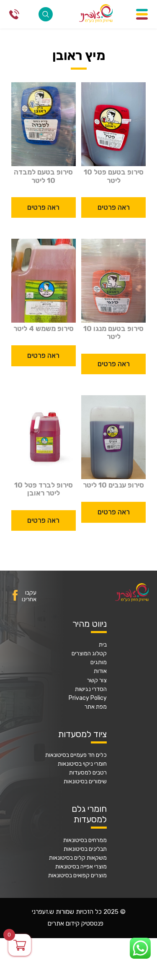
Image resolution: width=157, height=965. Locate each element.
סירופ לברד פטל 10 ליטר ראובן (43, 489)
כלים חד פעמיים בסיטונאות (76, 755)
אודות (100, 671)
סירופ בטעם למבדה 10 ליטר (43, 176)
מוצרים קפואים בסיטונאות (77, 875)
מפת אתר (96, 707)
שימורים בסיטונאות (85, 781)
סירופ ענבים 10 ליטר (113, 485)
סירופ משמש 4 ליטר (43, 329)
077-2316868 (14, 14)
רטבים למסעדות (88, 772)
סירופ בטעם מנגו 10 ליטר (113, 333)
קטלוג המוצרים (89, 653)
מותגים (98, 662)
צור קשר (97, 680)
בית (103, 645)
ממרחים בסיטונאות (85, 840)
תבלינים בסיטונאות (85, 849)
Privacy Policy (88, 698)
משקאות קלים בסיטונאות (78, 858)
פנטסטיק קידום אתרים (75, 923)
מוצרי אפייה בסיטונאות (81, 866)
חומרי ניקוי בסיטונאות (82, 764)
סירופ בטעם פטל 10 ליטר (114, 176)
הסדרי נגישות (91, 689)
